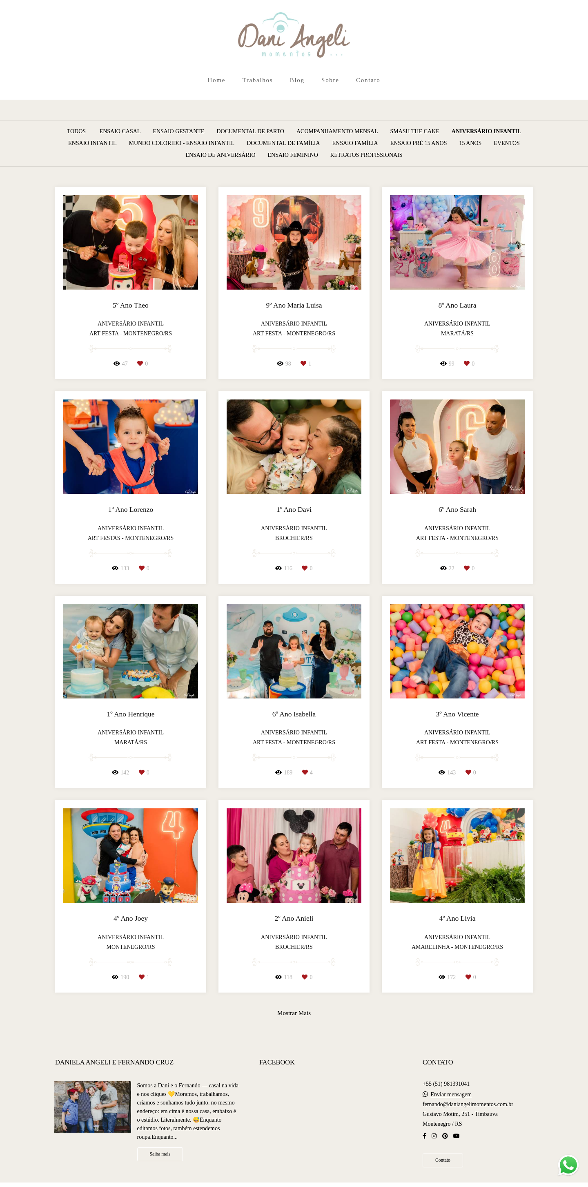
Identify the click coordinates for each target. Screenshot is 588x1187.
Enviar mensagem (451, 1095)
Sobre (330, 80)
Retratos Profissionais (366, 155)
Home (216, 80)
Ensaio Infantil (92, 143)
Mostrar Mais (294, 1012)
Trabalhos (257, 80)
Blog (297, 80)
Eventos (507, 143)
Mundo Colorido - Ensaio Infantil (181, 143)
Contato (368, 80)
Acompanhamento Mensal (337, 131)
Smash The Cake (414, 131)
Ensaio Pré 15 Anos (418, 143)
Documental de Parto (250, 131)
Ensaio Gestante (178, 131)
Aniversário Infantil (486, 131)
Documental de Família (283, 143)
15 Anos (470, 143)
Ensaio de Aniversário (220, 155)
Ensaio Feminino (293, 155)
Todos (76, 131)
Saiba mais (160, 1154)
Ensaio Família (355, 143)
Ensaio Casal (120, 131)
